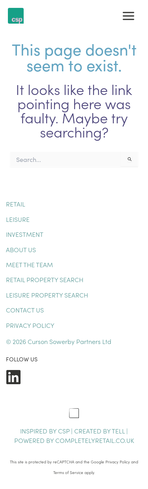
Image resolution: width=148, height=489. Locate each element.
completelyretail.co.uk (94, 440)
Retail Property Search (44, 279)
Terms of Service (68, 472)
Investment (24, 234)
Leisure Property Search (47, 294)
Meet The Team (29, 264)
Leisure (18, 219)
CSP (63, 430)
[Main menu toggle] (128, 16)
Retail (15, 203)
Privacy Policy (30, 325)
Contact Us (25, 309)
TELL (119, 430)
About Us (21, 249)
